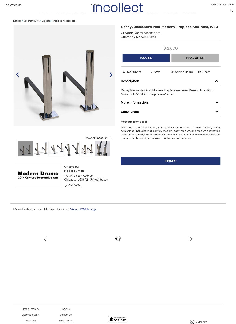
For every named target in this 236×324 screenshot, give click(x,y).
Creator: (141, 40)
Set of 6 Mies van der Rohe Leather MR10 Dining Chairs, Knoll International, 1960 (117, 266)
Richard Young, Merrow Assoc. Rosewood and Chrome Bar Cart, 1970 (39, 266)
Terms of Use (65, 321)
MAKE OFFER (195, 65)
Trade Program (31, 309)
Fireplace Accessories (63, 28)
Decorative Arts (31, 28)
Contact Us (14, 6)
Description (171, 87)
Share (204, 79)
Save (154, 79)
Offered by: (138, 44)
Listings (17, 28)
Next (220, 247)
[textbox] (207, 10)
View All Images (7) (99, 144)
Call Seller (73, 192)
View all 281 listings (83, 216)
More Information (171, 108)
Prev (16, 247)
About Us (65, 309)
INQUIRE (146, 65)
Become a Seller (30, 315)
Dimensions (171, 117)
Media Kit (31, 321)
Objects (46, 28)
